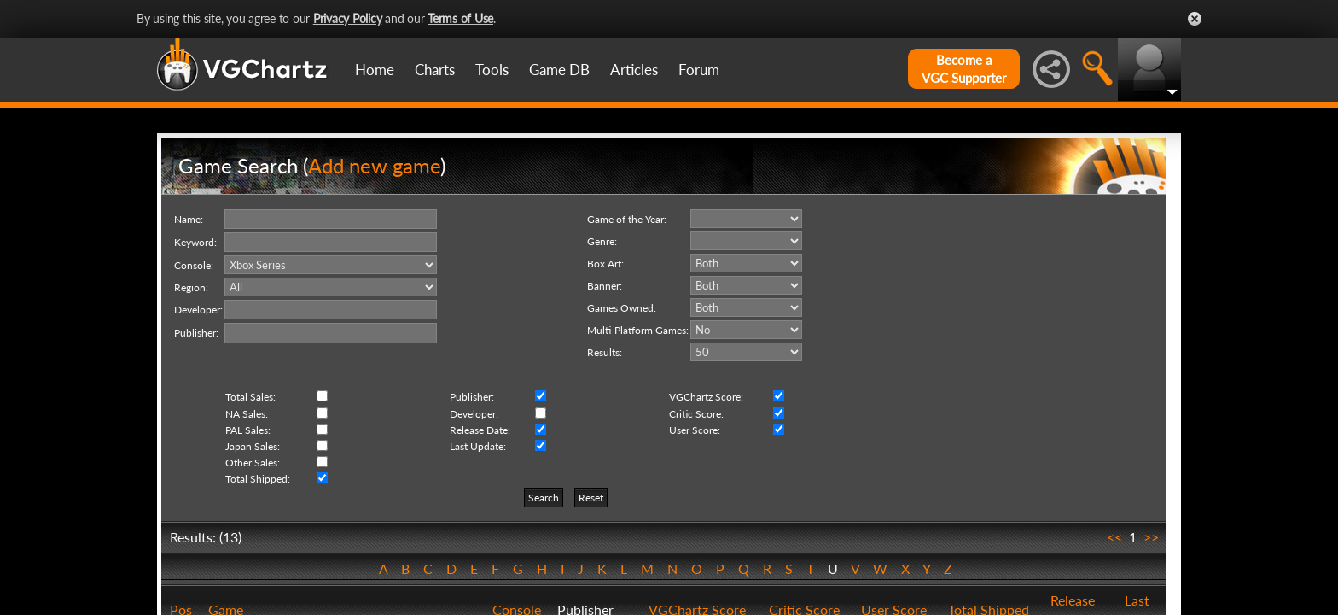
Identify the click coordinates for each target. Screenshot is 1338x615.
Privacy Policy (347, 18)
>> (1151, 537)
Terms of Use (460, 18)
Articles (634, 70)
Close (1194, 19)
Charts (435, 70)
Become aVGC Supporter (964, 68)
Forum (698, 70)
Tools (492, 70)
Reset (591, 497)
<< (1114, 537)
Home (374, 70)
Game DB (559, 70)
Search (543, 497)
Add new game (374, 165)
